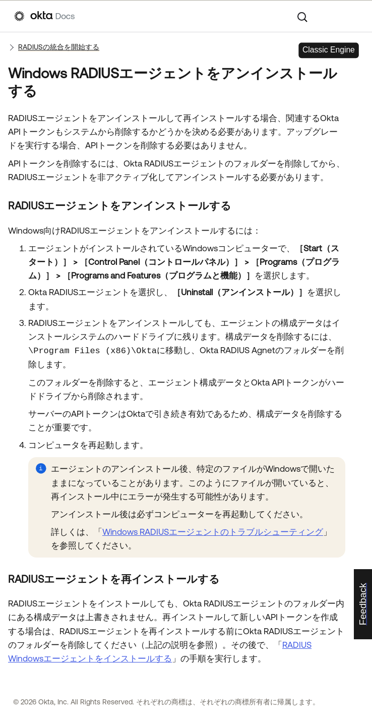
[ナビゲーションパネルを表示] (353, 16)
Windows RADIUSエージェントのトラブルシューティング (212, 532)
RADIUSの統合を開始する (58, 47)
